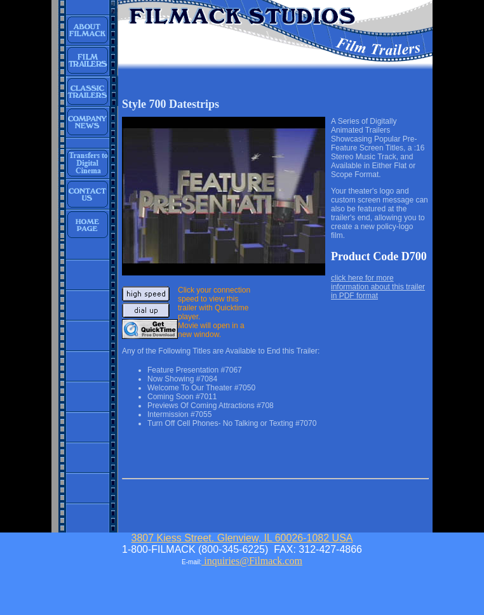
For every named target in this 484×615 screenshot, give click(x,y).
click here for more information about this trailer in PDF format (378, 287)
